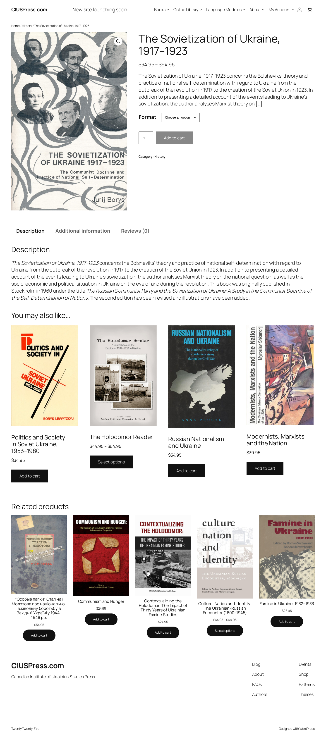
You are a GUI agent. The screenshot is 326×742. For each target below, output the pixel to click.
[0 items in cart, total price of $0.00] (309, 10)
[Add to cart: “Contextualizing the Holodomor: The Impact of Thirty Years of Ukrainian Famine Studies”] (163, 632)
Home (15, 26)
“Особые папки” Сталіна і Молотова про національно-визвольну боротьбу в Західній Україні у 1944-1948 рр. (39, 608)
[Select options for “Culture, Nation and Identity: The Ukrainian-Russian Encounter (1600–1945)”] (225, 631)
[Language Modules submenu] (244, 9)
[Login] (299, 10)
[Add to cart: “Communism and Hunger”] (101, 619)
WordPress (307, 728)
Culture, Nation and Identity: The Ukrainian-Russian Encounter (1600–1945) (224, 608)
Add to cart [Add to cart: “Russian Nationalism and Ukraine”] (186, 470)
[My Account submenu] (293, 9)
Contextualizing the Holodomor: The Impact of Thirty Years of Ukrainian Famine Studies (163, 608)
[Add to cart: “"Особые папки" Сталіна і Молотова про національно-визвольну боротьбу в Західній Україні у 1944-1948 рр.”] (39, 635)
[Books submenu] (168, 9)
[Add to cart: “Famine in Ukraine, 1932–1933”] (287, 621)
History (27, 26)
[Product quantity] (146, 137)
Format (147, 117)
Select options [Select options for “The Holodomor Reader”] (111, 462)
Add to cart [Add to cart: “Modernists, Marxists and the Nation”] (265, 468)
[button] (118, 41)
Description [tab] (30, 230)
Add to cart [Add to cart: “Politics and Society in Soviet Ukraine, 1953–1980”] (29, 476)
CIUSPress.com (29, 9)
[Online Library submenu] (200, 9)
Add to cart (174, 138)
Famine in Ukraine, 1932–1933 (287, 603)
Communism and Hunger (101, 601)
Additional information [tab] (82, 230)
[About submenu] (263, 9)
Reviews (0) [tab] (135, 230)
